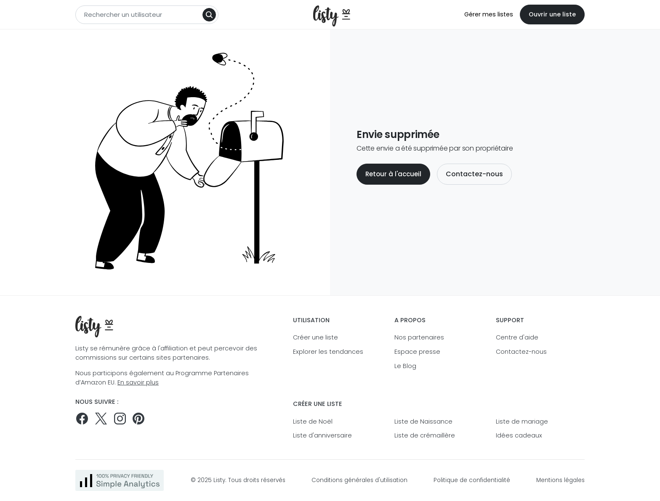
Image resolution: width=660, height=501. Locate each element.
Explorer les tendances (328, 351)
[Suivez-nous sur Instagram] (120, 418)
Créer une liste (315, 337)
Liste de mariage (522, 421)
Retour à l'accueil (393, 174)
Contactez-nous (474, 174)
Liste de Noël (313, 421)
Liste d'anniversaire (322, 435)
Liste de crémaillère (424, 435)
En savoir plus (138, 382)
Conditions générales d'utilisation (359, 480)
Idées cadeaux (519, 435)
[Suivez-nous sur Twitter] (101, 418)
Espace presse (417, 351)
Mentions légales (560, 480)
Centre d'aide (517, 337)
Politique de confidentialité (472, 480)
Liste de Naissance (423, 421)
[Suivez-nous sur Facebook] (82, 418)
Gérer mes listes (488, 14)
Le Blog (405, 366)
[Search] (209, 14)
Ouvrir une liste (552, 14)
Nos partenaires (419, 337)
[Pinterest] (138, 418)
